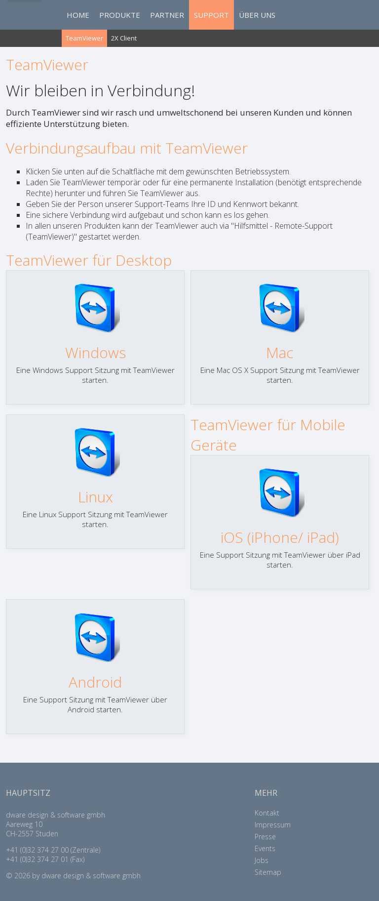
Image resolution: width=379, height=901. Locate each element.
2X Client (124, 38)
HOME (78, 15)
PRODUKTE (119, 15)
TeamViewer (84, 38)
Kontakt (267, 813)
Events (265, 848)
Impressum (273, 824)
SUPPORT (211, 15)
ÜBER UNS (257, 15)
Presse (265, 836)
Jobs (261, 860)
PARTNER (167, 15)
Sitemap (268, 872)
